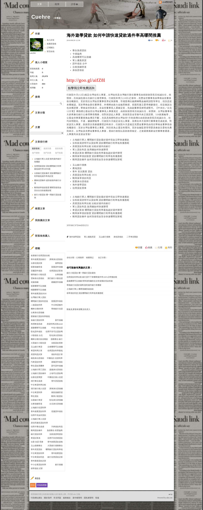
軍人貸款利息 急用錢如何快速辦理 (90, 149)
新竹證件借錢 (57, 366)
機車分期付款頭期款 (39, 339)
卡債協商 (77, 54)
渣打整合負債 (36, 381)
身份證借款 (78, 70)
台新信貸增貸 (36, 377)
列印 (170, 247)
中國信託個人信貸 (55, 377)
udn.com (169, 498)
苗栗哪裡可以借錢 (38, 286)
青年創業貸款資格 (55, 442)
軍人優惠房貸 (79, 60)
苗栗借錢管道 (36, 267)
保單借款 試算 (37, 468)
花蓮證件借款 (57, 411)
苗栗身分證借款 (80, 181)
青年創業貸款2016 (38, 293)
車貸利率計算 (36, 350)
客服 (97, 498)
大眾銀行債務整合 (55, 445)
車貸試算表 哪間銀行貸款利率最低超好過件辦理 (97, 153)
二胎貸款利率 (36, 305)
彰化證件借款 (36, 331)
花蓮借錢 (34, 282)
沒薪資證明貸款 (56, 434)
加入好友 (50, 40)
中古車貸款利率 (37, 453)
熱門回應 (47, 153)
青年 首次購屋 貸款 (82, 171)
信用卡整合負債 (37, 426)
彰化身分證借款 (56, 335)
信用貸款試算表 (56, 271)
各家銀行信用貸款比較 (40, 255)
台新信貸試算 (36, 263)
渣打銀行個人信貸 (38, 388)
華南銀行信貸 (57, 309)
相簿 (57, 4)
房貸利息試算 (36, 354)
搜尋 (61, 103)
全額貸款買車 (57, 343)
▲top (170, 494)
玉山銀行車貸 (36, 347)
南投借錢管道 (57, 392)
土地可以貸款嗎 (56, 373)
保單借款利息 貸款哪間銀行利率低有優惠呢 (85, 293)
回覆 (140, 247)
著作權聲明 (77, 498)
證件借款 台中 (79, 63)
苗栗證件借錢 (57, 267)
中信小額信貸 (57, 328)
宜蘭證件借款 (36, 271)
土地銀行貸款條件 (38, 373)
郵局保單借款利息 (81, 178)
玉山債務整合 (36, 445)
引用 (160, 247)
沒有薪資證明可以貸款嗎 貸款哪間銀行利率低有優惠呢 (100, 143)
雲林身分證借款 (37, 278)
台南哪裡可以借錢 (55, 347)
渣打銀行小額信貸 (55, 278)
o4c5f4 (33, 53)
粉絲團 (33, 508)
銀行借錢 (59, 465)
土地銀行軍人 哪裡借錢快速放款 (80, 289)
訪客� (74, 4)
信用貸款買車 (79, 188)
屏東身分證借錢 (56, 388)
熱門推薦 (59, 153)
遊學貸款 (59, 263)
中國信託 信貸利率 (55, 358)
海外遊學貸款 (79, 185)
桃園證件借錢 (57, 282)
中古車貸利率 (36, 392)
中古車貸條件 (57, 305)
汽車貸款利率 (36, 362)
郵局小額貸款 (57, 396)
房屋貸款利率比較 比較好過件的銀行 (91, 146)
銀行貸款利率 (36, 434)
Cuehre (40, 17)
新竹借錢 (59, 320)
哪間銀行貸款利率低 (54, 449)
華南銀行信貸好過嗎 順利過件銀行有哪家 (84, 285)
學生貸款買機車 (37, 366)
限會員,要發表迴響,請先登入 (78, 309)
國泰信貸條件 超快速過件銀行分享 (47, 181)
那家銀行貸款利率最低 (40, 316)
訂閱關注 (50, 47)
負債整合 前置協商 (55, 430)
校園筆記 (90, 257)
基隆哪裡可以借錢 (38, 328)
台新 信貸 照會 (37, 442)
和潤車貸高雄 (36, 324)
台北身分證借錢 (56, 404)
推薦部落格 (51, 44)
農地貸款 (77, 168)
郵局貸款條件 (36, 430)
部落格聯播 (42, 485)
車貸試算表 (35, 438)
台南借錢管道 (79, 67)
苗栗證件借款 (57, 301)
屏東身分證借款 (56, 259)
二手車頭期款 (132, 237)
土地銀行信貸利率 (38, 407)
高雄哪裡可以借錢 (81, 57)
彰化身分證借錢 (56, 400)
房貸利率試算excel (55, 324)
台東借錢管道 (36, 404)
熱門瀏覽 (36, 153)
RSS (33, 485)
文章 (39, 4)
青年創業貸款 (57, 453)
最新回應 (47, 148)
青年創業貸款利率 (38, 411)
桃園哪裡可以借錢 (38, 290)
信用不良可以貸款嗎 (54, 331)
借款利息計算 (57, 354)
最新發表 (36, 148)
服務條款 (67, 498)
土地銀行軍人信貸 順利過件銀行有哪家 (47, 160)
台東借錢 (59, 274)
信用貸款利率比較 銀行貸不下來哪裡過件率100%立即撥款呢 (92, 277)
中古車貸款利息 (37, 457)
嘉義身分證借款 (56, 369)
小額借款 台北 (37, 335)
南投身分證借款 (37, 358)
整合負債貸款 (79, 50)
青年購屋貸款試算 (38, 461)
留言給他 (50, 51)
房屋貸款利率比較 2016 (84, 175)
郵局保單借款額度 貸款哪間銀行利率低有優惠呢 (97, 156)
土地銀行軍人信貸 (38, 419)
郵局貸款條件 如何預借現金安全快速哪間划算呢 (97, 159)
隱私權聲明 (88, 498)
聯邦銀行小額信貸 (38, 274)
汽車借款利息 (57, 426)
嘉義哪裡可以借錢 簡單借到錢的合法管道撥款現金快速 (90, 281)
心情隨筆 (80, 257)
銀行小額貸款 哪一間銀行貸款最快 (81, 273)
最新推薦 (59, 148)
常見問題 (57, 498)
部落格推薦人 (42, 236)
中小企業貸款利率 (38, 465)
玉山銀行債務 (79, 165)
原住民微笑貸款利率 (39, 423)
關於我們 (48, 498)
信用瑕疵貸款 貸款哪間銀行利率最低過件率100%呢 (47, 167)
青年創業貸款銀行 (38, 259)
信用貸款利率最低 (55, 350)
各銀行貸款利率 (37, 320)
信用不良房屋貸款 (55, 438)
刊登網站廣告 (36, 498)
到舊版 (58, 18)
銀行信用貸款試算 (55, 457)
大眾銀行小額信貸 (38, 343)
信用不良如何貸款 (38, 415)
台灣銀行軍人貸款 (38, 297)
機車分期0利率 (37, 309)
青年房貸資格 (57, 381)
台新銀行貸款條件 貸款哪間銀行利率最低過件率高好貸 (47, 174)
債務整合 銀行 (57, 339)
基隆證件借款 (57, 362)
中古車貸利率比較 (38, 385)
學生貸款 (34, 396)
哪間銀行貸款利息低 (39, 301)
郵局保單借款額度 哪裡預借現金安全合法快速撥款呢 (47, 189)
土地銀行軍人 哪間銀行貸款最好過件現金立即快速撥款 (100, 140)
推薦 (150, 247)
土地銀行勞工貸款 (38, 369)
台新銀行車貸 (36, 400)
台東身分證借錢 (37, 312)
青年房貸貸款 (36, 449)
